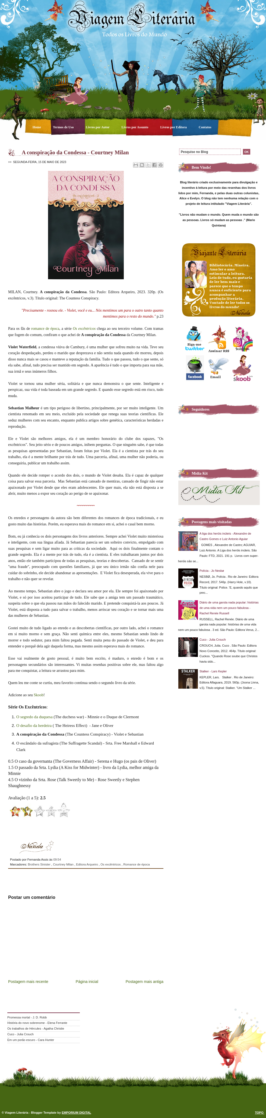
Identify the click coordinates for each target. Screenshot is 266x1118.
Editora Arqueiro (87, 864)
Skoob (38, 695)
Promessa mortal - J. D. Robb (27, 1017)
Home (37, 127)
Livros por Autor (98, 127)
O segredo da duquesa (34, 716)
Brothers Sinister (39, 864)
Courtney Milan (63, 864)
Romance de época (136, 864)
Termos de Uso (64, 127)
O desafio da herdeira (34, 725)
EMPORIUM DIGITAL (76, 1112)
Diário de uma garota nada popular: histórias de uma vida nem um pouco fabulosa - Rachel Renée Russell (229, 608)
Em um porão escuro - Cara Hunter (30, 1040)
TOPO (259, 1112)
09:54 (57, 859)
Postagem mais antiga (144, 981)
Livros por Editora (174, 127)
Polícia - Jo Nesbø (211, 570)
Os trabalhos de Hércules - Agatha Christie (35, 1028)
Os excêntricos (84, 328)
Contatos (205, 127)
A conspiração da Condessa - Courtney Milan (75, 152)
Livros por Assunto (135, 127)
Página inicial (87, 981)
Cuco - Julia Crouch (212, 639)
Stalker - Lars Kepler (213, 671)
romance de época (45, 328)
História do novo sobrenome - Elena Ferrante (37, 1022)
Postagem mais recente (28, 981)
